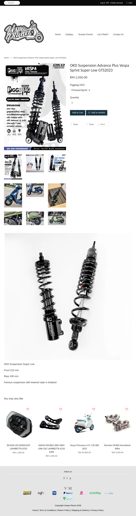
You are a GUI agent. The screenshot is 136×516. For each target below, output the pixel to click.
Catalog (69, 34)
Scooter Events (85, 34)
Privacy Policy (97, 510)
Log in (102, 3)
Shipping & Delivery (80, 510)
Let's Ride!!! (103, 34)
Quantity (74, 97)
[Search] (12, 3)
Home (58, 34)
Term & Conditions (47, 510)
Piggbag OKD (77, 85)
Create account (116, 3)
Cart (130, 3)
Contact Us (118, 34)
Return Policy (64, 510)
